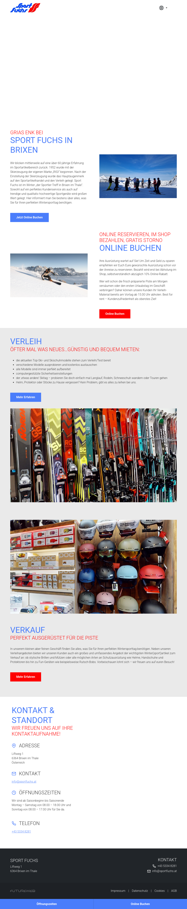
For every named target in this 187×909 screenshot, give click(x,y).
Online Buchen (114, 313)
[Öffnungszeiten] (47, 904)
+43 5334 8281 (21, 831)
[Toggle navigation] (174, 8)
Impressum (118, 891)
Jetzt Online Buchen (29, 217)
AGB (174, 891)
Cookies (159, 891)
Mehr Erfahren (25, 397)
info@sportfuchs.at (24, 781)
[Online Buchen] (140, 904)
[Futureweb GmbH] (22, 891)
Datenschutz (140, 891)
